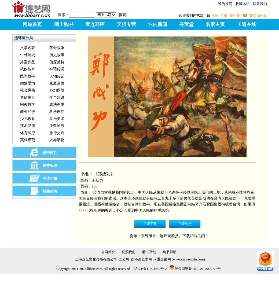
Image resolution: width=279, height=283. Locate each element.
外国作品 (27, 62)
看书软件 (49, 153)
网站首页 (32, 24)
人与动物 (56, 140)
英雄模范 (27, 140)
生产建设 (56, 97)
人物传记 (56, 76)
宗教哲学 (27, 104)
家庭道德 (56, 83)
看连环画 (95, 24)
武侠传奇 (27, 69)
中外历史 (27, 55)
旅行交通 (56, 133)
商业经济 (27, 112)
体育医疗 (27, 133)
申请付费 (49, 179)
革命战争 (56, 48)
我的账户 (236, 16)
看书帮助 (149, 252)
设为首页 (225, 4)
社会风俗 (27, 90)
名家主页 (215, 24)
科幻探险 (56, 90)
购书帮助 (170, 252)
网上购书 (64, 24)
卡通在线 (246, 24)
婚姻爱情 (27, 83)
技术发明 (27, 126)
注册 (224, 16)
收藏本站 (242, 4)
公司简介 (108, 252)
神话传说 (56, 69)
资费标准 (49, 166)
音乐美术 (56, 119)
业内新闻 (157, 24)
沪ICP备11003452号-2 (150, 269)
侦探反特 (56, 62)
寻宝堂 (186, 24)
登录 (214, 16)
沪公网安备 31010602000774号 (195, 269)
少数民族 (56, 126)
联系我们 (260, 4)
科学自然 (56, 112)
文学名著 (27, 48)
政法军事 (56, 104)
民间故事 (27, 76)
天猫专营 (126, 24)
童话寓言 (27, 97)
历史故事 (56, 55)
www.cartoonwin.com (188, 259)
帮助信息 (260, 16)
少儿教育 (27, 119)
